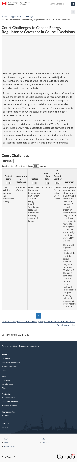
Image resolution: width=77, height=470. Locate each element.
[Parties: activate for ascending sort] (34, 177)
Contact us (6, 394)
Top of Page (8, 457)
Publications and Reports (11, 362)
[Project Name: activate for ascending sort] (8, 177)
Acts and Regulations (9, 366)
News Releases (7, 384)
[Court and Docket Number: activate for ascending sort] (57, 177)
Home (4, 16)
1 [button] (39, 315)
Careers (4, 370)
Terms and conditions (9, 346)
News (4, 376)
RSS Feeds (5, 415)
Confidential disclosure (10, 402)
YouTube (5, 427)
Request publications (9, 406)
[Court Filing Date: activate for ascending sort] (47, 177)
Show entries (37, 166)
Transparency (24, 346)
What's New (6, 380)
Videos (4, 388)
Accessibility (34, 346)
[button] (73, 12)
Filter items (19, 161)
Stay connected (8, 412)
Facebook (5, 423)
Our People (6, 358)
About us (5, 355)
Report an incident (8, 398)
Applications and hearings (22, 16)
